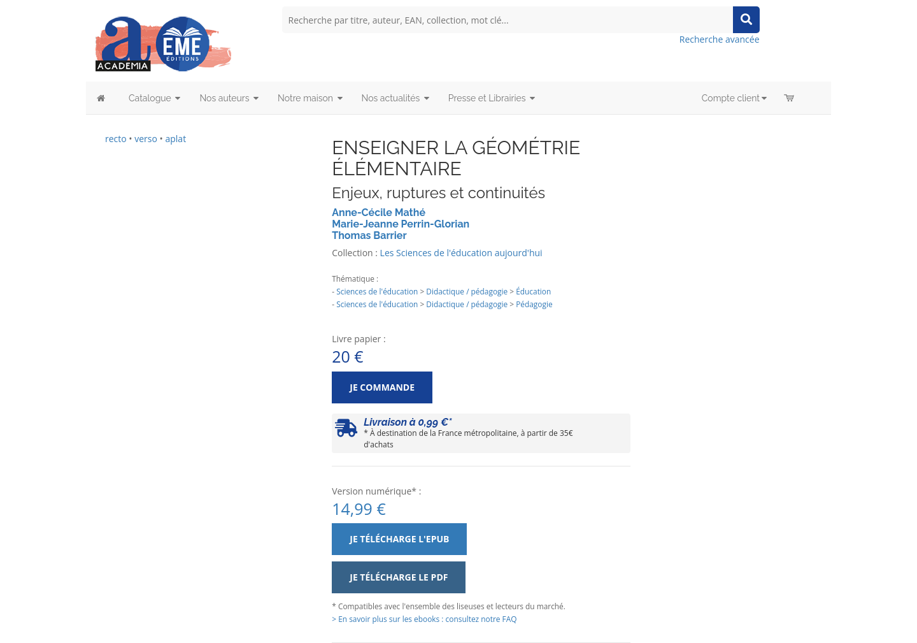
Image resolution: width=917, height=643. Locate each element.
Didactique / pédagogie (467, 291)
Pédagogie (534, 304)
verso (145, 139)
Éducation (533, 291)
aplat (175, 139)
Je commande (382, 387)
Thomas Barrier (369, 235)
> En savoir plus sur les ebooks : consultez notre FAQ (424, 619)
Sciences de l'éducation (377, 291)
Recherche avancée (719, 39)
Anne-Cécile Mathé (378, 212)
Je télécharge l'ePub (399, 539)
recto (116, 139)
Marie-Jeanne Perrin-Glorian (400, 224)
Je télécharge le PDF (399, 577)
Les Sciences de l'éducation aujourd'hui (461, 253)
